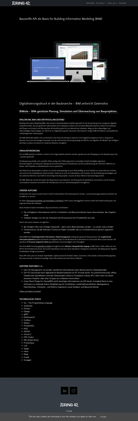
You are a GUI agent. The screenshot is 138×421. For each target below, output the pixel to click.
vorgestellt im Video (43, 246)
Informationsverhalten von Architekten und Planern (45, 201)
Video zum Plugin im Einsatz (30, 291)
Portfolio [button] (100, 3)
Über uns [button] (112, 3)
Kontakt (122, 3)
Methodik (90, 3)
